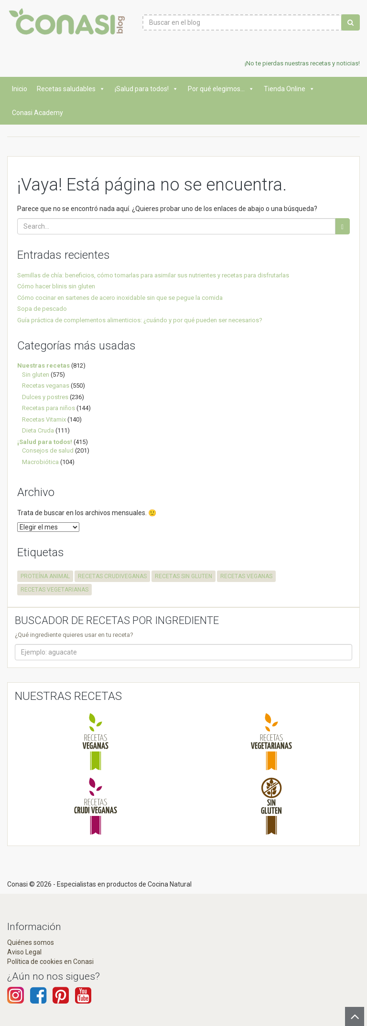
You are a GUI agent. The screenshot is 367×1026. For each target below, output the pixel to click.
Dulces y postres (45, 397)
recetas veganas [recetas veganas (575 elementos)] (246, 576)
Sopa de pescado (42, 308)
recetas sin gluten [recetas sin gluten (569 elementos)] (183, 576)
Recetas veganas (45, 385)
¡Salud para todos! (146, 89)
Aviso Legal (24, 952)
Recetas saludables (71, 89)
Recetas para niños (48, 408)
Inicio (19, 89)
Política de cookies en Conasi (50, 961)
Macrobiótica (40, 461)
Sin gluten (35, 374)
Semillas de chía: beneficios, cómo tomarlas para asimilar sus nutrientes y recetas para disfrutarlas (153, 275)
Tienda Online (289, 89)
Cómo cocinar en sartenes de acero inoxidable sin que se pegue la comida (120, 297)
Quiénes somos (30, 942)
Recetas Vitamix (44, 419)
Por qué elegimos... (221, 89)
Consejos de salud (48, 450)
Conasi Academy (37, 112)
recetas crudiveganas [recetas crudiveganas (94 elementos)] (112, 576)
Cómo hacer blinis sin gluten (56, 286)
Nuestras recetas (43, 365)
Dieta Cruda (38, 430)
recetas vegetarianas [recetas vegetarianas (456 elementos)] (54, 589)
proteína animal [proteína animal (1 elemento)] (45, 576)
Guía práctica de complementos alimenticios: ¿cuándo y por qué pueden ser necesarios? (139, 320)
